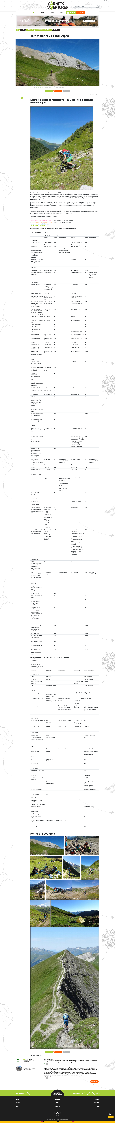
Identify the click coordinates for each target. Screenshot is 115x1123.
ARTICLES (18, 1103)
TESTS (61, 12)
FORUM (57, 1103)
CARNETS (57, 1099)
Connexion (81, 13)
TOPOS (52, 12)
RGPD (98, 1106)
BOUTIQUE (72, 13)
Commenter (57, 91)
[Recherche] (84, 6)
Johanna (38, 87)
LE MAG (42, 12)
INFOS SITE (96, 1103)
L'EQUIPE (97, 1099)
